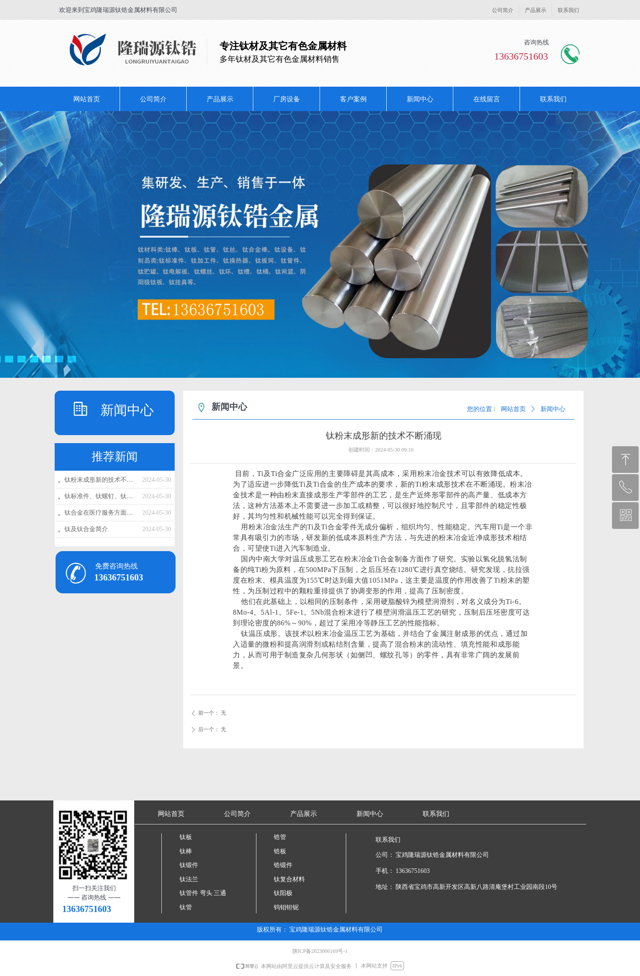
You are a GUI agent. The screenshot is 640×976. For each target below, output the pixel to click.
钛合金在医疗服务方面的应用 (101, 512)
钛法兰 (189, 879)
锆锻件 (283, 865)
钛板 (186, 837)
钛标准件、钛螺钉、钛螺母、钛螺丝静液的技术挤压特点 (101, 496)
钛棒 (186, 851)
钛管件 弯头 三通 (203, 893)
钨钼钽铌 (286, 907)
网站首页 (513, 409)
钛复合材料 (289, 879)
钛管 (186, 907)
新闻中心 (552, 409)
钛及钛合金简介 (86, 529)
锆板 (280, 851)
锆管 (280, 837)
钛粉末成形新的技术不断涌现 (101, 479)
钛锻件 (189, 865)
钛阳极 (283, 893)
